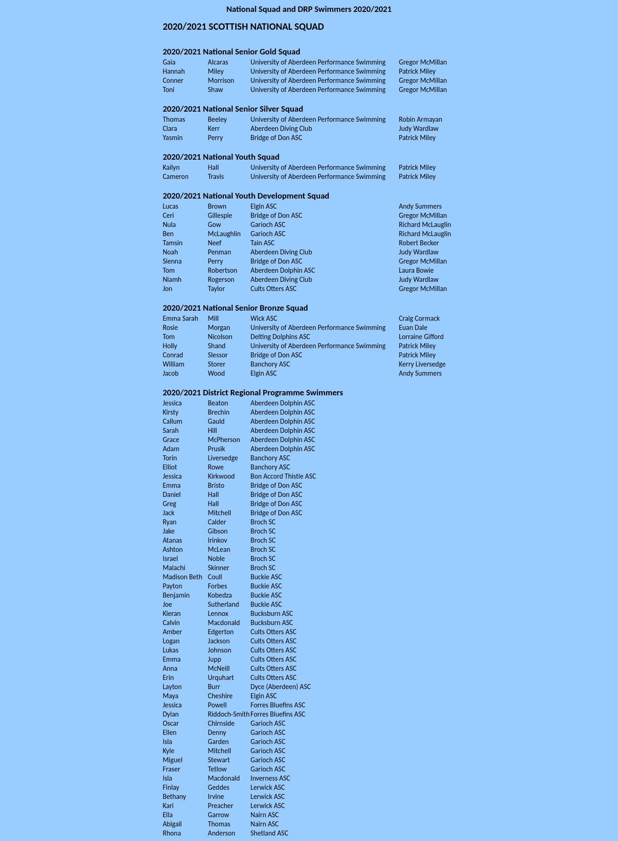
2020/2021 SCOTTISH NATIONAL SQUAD (243, 26)
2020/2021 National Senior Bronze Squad (235, 307)
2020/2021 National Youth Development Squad (246, 195)
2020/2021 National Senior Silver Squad (233, 108)
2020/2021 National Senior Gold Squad (231, 51)
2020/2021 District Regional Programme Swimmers (253, 392)
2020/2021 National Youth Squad (221, 156)
